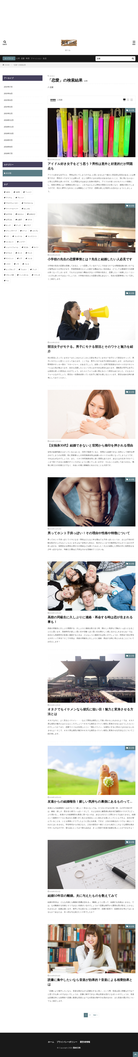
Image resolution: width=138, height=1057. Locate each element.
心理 (18, 58)
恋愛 (23, 58)
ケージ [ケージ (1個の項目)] (24, 231)
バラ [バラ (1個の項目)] (17, 264)
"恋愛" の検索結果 (19, 65)
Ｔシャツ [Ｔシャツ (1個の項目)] (28, 192)
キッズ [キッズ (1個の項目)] (8, 225)
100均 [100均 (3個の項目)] (18, 192)
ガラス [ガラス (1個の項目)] (30, 220)
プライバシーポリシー (67, 1042)
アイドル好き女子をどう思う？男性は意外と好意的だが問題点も (90, 166)
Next (94, 1015)
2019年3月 (8, 107)
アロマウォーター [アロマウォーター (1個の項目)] (12, 203)
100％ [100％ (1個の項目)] (8, 192)
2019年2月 (8, 113)
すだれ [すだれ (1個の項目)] (26, 247)
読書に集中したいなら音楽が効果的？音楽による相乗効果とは (90, 982)
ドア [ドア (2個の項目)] (20, 258)
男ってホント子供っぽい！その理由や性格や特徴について (89, 533)
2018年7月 (8, 153)
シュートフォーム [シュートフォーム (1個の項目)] (12, 247)
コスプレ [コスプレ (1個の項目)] (35, 231)
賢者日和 (77, 1048)
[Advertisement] (69, 18)
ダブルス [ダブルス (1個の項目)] (9, 253)
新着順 (53, 100)
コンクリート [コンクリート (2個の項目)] (32, 236)
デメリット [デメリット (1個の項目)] (10, 258)
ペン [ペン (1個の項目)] (7, 281)
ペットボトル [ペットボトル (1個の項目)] (23, 275)
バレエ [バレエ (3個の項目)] (26, 264)
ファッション (36, 58)
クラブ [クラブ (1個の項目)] (28, 225)
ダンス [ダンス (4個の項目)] (20, 253)
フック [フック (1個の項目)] (34, 269)
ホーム (67, 50)
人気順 (59, 100)
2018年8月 (8, 147)
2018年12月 (9, 120)
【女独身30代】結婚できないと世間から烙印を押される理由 (90, 445)
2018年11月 (9, 127)
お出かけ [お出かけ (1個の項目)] (32, 214)
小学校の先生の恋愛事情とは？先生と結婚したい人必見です (90, 259)
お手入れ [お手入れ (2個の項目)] (9, 220)
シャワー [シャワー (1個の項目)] (22, 242)
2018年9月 (8, 140)
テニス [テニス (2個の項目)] (30, 253)
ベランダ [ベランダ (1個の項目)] (37, 275)
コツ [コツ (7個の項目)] (7, 236)
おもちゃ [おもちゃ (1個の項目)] (21, 214)
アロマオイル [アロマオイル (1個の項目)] (28, 203)
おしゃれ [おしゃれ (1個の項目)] (27, 209)
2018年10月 (9, 133)
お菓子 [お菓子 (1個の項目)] (20, 220)
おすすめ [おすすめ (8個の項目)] (9, 214)
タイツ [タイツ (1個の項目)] (36, 247)
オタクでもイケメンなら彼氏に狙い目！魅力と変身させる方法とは (90, 711)
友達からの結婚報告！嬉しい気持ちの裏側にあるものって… (90, 801)
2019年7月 (8, 87)
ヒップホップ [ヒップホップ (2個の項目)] (10, 269)
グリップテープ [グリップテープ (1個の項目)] (11, 231)
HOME (7, 65)
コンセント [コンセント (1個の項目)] (10, 242)
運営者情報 (85, 1042)
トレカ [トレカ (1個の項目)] (30, 258)
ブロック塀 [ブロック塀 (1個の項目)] (10, 275)
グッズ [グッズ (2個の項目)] (18, 225)
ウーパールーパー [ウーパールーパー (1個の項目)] (12, 209)
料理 (27, 58)
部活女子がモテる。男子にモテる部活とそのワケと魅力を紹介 (90, 349)
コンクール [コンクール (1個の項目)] (18, 236)
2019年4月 (8, 100)
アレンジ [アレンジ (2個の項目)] (21, 198)
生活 (44, 58)
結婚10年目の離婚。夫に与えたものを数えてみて (83, 895)
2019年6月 (8, 93)
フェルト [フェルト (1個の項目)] (24, 269)
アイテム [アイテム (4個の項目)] (9, 198)
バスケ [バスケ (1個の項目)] (8, 264)
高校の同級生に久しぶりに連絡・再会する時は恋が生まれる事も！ (90, 619)
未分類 (131, 110)
